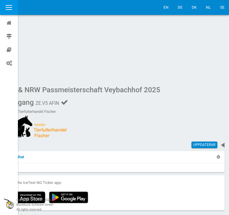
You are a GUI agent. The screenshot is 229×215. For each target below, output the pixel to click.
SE (222, 7)
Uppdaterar (204, 88)
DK (194, 7)
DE (180, 7)
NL (208, 7)
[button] (34, 100)
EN (165, 7)
